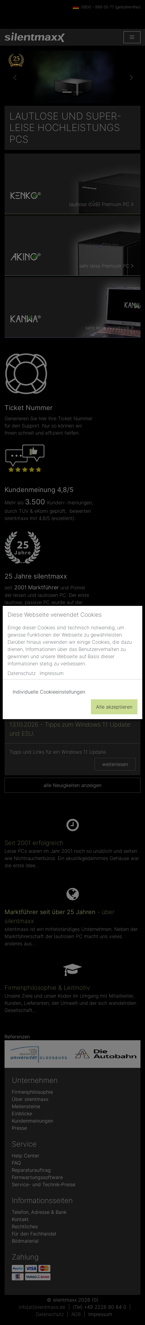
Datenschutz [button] (22, 673)
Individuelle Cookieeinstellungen (49, 692)
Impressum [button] (52, 673)
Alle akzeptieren (114, 707)
